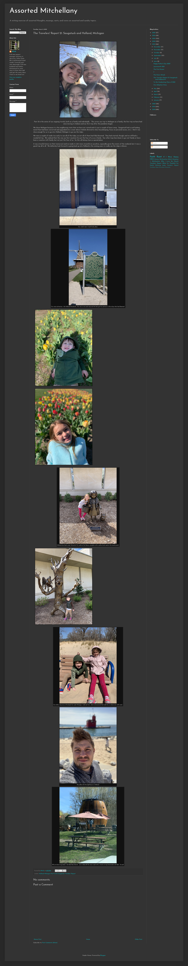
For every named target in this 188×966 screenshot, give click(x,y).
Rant (159, 157)
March (156, 94)
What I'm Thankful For (170, 163)
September (157, 55)
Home (88, 939)
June (155, 61)
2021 (154, 44)
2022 (154, 41)
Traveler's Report (172, 165)
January (156, 100)
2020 (154, 104)
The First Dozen (158, 69)
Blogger (102, 955)
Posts (154, 143)
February (157, 97)
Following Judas (160, 165)
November (157, 49)
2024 (154, 35)
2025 (154, 32)
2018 (154, 109)
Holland (41, 873)
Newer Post (37, 939)
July (155, 58)
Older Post (138, 939)
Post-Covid (54, 873)
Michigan (47, 873)
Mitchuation (164, 159)
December (157, 47)
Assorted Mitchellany (43, 11)
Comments (155, 147)
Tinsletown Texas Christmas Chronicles (160, 167)
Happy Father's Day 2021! (161, 63)
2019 (154, 106)
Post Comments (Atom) (49, 942)
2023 (154, 38)
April (155, 91)
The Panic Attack (159, 75)
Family (152, 165)
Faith (152, 157)
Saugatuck (61, 873)
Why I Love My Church (169, 161)
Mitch (14, 51)
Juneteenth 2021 (159, 66)
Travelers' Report (70, 873)
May (155, 88)
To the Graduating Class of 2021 (164, 82)
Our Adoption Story (160, 85)
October (157, 52)
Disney (156, 159)
